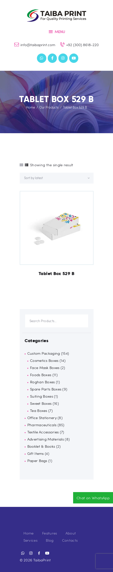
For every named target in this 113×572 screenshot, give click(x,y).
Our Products (49, 107)
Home (30, 107)
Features (49, 533)
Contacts (70, 540)
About (70, 533)
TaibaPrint (42, 559)
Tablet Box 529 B (56, 273)
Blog (49, 540)
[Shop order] (57, 178)
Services (30, 540)
